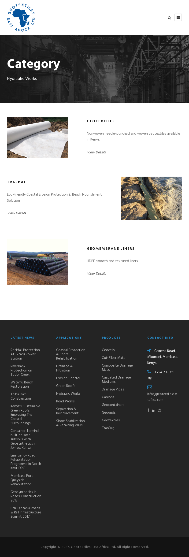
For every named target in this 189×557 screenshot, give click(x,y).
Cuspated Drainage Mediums (116, 380)
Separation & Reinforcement (67, 411)
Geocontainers (113, 405)
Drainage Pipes (113, 389)
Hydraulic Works (68, 394)
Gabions (108, 397)
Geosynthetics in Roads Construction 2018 (26, 496)
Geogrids (109, 413)
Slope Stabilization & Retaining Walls (70, 423)
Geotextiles (101, 121)
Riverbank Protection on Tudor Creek (21, 371)
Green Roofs (65, 386)
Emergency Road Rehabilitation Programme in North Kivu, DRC (26, 462)
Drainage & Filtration (64, 368)
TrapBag (17, 182)
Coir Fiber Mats (113, 358)
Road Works (65, 401)
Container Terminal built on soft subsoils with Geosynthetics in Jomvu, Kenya (25, 439)
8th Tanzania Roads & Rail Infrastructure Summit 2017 (26, 512)
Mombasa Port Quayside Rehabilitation (22, 480)
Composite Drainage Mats (117, 368)
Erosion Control (68, 378)
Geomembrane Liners (111, 249)
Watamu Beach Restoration (22, 385)
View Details (96, 152)
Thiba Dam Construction (21, 396)
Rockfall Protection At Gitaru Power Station (25, 354)
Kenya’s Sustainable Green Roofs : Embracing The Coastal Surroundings (25, 415)
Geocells (108, 350)
